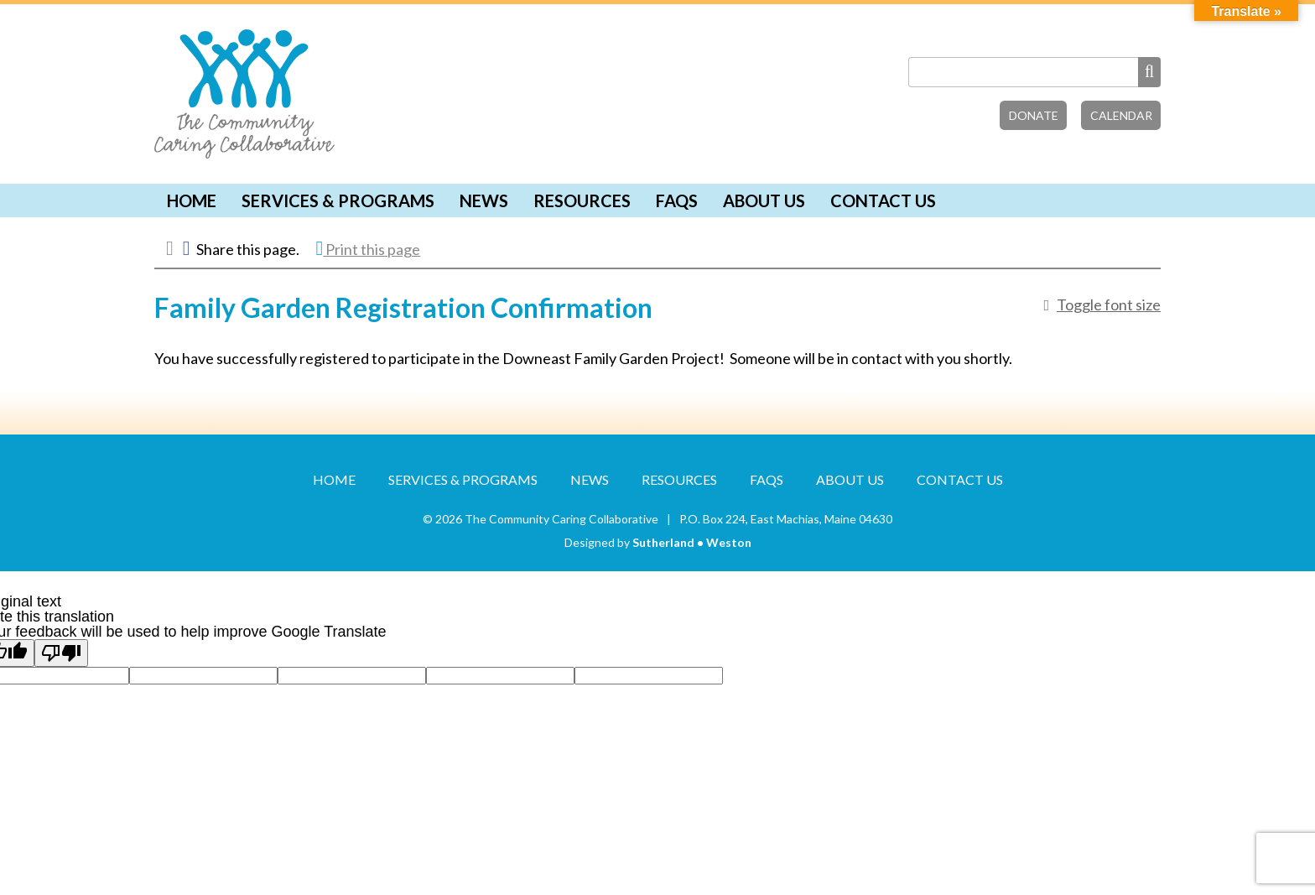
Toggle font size (1109, 304)
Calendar (1121, 115)
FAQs (677, 200)
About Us (764, 200)
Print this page (368, 249)
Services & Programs (338, 200)
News (484, 200)
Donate (1033, 115)
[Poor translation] (61, 653)
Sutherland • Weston (691, 542)
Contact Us (883, 200)
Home (191, 200)
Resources (582, 200)
